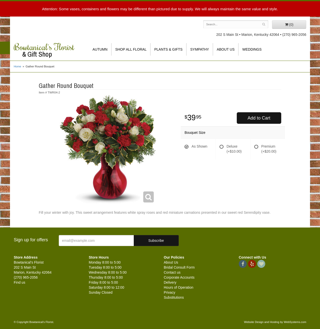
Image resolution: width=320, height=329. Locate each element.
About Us (225, 49)
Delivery (170, 282)
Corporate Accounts (179, 277)
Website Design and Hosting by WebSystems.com (275, 321)
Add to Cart (259, 118)
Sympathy (199, 49)
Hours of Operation (178, 287)
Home (17, 66)
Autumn (100, 49)
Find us (19, 282)
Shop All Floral (130, 49)
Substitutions (174, 297)
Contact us (172, 272)
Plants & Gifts (168, 49)
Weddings (252, 49)
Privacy (169, 292)
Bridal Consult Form (179, 267)
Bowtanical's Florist (47, 50)
